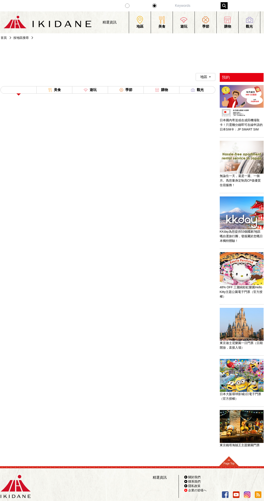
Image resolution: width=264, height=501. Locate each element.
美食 (54, 90)
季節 (125, 90)
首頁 (4, 37)
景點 (162, 6)
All (18, 91)
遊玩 (90, 90)
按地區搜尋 (21, 37)
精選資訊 (139, 6)
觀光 (197, 90)
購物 (161, 90)
